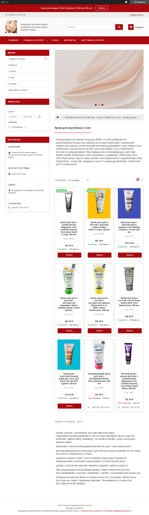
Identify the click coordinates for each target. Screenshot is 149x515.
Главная (13, 40)
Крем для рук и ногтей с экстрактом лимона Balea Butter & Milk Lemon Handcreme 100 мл (99, 304)
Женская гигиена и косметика (80, 117)
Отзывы (12, 84)
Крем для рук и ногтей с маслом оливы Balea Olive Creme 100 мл (99, 226)
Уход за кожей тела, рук (109, 117)
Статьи (12, 71)
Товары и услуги (33, 40)
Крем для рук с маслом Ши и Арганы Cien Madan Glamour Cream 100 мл (129, 227)
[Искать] (119, 27)
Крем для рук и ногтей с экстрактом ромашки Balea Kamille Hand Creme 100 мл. (69, 304)
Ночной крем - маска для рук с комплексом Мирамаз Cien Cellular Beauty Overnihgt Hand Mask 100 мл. (129, 381)
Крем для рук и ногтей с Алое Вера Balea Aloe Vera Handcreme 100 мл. (129, 302)
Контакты (70, 40)
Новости (13, 65)
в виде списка (142, 180)
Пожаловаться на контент (91, 511)
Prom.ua (87, 505)
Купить (102, 8)
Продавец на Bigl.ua (74, 508)
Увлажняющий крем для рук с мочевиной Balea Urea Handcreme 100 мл (99, 379)
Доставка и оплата (92, 40)
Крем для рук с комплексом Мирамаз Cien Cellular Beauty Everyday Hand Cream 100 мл (69, 228)
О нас (55, 40)
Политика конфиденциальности (118, 511)
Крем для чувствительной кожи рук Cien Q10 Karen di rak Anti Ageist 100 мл (69, 379)
